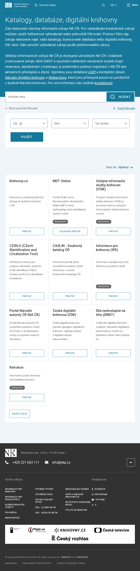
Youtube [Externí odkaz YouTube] (98, 499)
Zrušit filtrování (123, 108)
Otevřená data (44, 494)
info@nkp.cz (58, 462)
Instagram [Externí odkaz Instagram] (99, 494)
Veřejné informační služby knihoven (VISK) (110, 185)
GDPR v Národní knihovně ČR (74, 495)
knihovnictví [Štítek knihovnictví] (60, 221)
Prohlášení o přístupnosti (36, 563)
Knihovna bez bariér (77, 489)
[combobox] (29, 123)
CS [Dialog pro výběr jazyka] (114, 5)
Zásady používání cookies (71, 563)
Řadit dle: (120, 167)
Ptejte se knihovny (76, 510)
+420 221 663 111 (22, 462)
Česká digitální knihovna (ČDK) (64, 313)
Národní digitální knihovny (25, 77)
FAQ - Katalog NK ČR (46, 513)
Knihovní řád (12, 518)
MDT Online (61, 181)
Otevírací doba (47, 5)
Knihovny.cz (19, 181)
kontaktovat (103, 83)
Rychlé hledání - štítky (44, 500)
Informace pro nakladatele (13, 498)
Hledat (120, 96)
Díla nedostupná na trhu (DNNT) (110, 313)
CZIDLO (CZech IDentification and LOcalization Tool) (24, 250)
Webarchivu (57, 77)
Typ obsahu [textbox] (102, 123)
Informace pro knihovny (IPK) (107, 248)
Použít (27, 137)
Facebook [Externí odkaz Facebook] (98, 489)
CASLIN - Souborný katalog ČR (67, 248)
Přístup (26, 231)
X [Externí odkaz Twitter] (94, 505)
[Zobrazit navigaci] (131, 5)
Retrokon (16, 367)
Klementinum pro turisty (15, 506)
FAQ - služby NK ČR (45, 507)
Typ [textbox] (18, 124)
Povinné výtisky (44, 489)
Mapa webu (11, 563)
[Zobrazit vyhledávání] (103, 5)
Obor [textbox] (57, 123)
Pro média (11, 512)
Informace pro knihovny (13, 490)
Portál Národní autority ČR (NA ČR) (25, 313)
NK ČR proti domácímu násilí (77, 503)
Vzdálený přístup (70, 231)
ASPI (92, 72)
